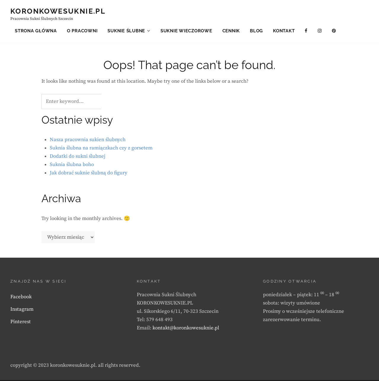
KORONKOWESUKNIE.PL (57, 11)
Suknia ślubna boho (72, 165)
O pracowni (82, 31)
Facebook (21, 297)
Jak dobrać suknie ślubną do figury (88, 174)
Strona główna (36, 31)
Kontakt (284, 31)
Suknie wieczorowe (186, 31)
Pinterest (20, 322)
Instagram (21, 310)
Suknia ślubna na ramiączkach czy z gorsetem (101, 149)
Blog (256, 31)
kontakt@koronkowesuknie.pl (185, 329)
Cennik (231, 31)
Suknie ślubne (126, 31)
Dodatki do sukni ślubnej (77, 157)
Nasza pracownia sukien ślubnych (88, 141)
